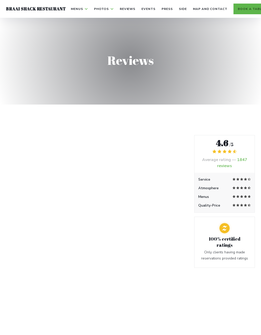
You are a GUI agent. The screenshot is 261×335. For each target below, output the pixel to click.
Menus (79, 9)
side (183, 9)
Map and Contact (210, 9)
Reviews (128, 9)
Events (148, 9)
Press (167, 9)
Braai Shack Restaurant (36, 9)
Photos (104, 9)
